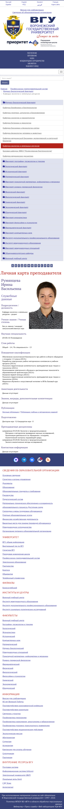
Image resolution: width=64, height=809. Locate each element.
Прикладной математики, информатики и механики (25, 656)
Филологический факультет (16, 197)
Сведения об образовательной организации (32, 12)
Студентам (6, 741)
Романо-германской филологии (16, 660)
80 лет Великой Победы (13, 701)
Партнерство (8, 566)
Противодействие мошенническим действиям (22, 729)
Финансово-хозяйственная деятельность (20, 519)
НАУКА (32, 58)
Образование (8, 487)
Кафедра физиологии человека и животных (22, 133)
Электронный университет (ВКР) (16, 775)
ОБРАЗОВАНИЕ (32, 55)
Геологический (8, 628)
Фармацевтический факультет (17, 227)
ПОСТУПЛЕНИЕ (32, 53)
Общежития (7, 574)
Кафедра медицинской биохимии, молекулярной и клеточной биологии (30, 139)
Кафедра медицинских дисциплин (18, 156)
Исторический (8, 636)
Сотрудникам (8, 753)
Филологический (9, 672)
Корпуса (6, 570)
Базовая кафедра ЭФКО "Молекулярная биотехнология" (27, 151)
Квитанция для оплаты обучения (16, 749)
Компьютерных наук (11, 640)
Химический (7, 680)
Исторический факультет (15, 171)
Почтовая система (10, 767)
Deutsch (40, 2)
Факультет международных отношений (21, 248)
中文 (24, 4)
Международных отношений (15, 652)
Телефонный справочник (13, 578)
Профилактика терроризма (14, 717)
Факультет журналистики (15, 217)
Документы (7, 483)
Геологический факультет (15, 166)
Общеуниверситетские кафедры (18, 253)
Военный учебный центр (15, 258)
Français (55, 2)
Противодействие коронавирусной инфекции (22, 705)
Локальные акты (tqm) (12, 779)
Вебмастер (18, 806)
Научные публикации (10, 412)
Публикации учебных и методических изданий (39, 412)
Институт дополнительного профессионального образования (31, 238)
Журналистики (8, 632)
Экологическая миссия (12, 733)
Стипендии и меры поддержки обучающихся (22, 511)
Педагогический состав (12, 499)
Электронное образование (14, 562)
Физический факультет (14, 192)
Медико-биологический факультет (18, 91)
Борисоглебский (9, 587)
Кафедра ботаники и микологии (17, 123)
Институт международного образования (22, 243)
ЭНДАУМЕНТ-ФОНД (32, 66)
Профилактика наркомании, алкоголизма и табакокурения (28, 721)
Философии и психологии (13, 676)
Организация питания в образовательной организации (26, 531)
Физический (7, 668)
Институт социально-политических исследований (24, 609)
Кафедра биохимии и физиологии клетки (21, 128)
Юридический (8, 688)
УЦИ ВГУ (58, 806)
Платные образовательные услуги (17, 515)
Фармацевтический (11, 664)
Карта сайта (56, 4)
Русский (8, 2)
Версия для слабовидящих (32, 10)
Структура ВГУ (8, 550)
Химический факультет (14, 202)
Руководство (8, 495)
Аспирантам (7, 745)
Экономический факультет (15, 207)
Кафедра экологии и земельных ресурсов (21, 146)
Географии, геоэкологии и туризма (17, 624)
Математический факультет (16, 176)
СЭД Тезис (6, 783)
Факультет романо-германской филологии (22, 187)
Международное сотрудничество (17, 527)
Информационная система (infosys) (17, 771)
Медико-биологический (13, 648)
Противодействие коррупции (15, 709)
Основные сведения (11, 475)
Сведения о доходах (11, 713)
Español (8, 4)
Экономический (9, 684)
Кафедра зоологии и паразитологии (19, 118)
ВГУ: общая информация (13, 542)
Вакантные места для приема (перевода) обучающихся (26, 523)
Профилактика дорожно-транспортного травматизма (26, 725)
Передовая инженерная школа (16, 554)
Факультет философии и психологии (20, 222)
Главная (4, 88)
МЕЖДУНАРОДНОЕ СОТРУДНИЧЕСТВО (32, 60)
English (24, 2)
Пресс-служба (31, 806)
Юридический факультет (15, 212)
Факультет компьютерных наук (17, 233)
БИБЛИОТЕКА (32, 63)
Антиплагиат (7, 787)
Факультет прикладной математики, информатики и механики (31, 181)
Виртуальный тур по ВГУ (13, 546)
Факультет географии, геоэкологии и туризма (24, 161)
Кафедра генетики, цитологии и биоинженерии (24, 112)
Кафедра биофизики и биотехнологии (20, 107)
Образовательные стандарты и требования (21, 491)
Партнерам (7, 757)
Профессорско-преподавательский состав (29, 88)
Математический (9, 644)
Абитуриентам (8, 737)
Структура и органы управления (16, 479)
